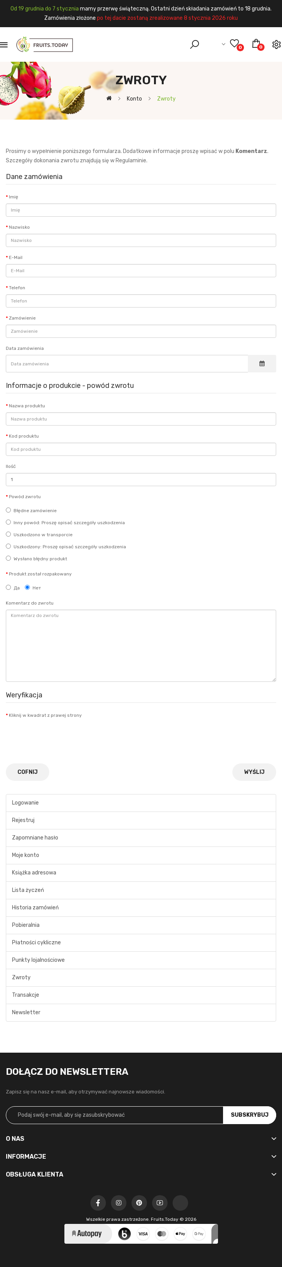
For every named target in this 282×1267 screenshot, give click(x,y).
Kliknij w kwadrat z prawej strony (45, 715)
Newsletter (26, 1012)
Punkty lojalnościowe (38, 960)
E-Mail (15, 257)
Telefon (17, 287)
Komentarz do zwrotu (30, 603)
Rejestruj (23, 820)
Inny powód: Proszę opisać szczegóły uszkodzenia (65, 522)
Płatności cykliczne (36, 942)
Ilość (11, 466)
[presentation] (65, 737)
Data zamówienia (25, 348)
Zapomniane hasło (35, 837)
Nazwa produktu (27, 405)
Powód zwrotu (25, 496)
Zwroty (166, 99)
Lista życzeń (28, 890)
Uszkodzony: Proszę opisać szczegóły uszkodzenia (66, 546)
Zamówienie (22, 318)
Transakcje (25, 995)
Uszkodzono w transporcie (39, 534)
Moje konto (25, 855)
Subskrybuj (249, 1115)
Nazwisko (19, 227)
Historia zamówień (35, 907)
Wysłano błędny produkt (36, 558)
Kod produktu (24, 436)
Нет (33, 588)
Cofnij (27, 772)
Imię (13, 197)
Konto (134, 99)
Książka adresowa (34, 872)
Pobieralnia (26, 925)
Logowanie (25, 802)
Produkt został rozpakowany (40, 574)
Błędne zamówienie (31, 510)
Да (13, 588)
